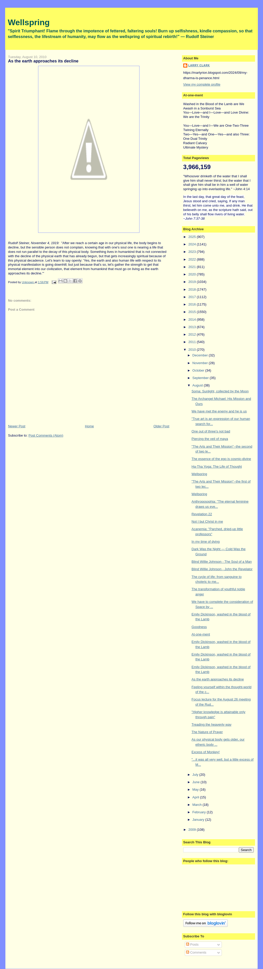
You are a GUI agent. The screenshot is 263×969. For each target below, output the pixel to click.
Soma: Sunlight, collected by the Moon (220, 391)
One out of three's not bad (210, 431)
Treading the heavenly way (211, 724)
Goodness (199, 627)
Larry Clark (199, 65)
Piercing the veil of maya (209, 439)
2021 (192, 267)
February (199, 812)
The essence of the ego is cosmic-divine (221, 459)
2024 (192, 244)
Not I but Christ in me (207, 521)
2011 (192, 342)
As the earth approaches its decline (217, 679)
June (196, 782)
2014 (192, 319)
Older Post (161, 426)
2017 (192, 297)
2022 (192, 259)
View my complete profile (201, 84)
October (198, 370)
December (200, 355)
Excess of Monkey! (205, 752)
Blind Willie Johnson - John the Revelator (221, 569)
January (198, 820)
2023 (192, 252)
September (201, 378)
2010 (192, 350)
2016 (192, 304)
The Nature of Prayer (207, 732)
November (200, 363)
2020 (192, 274)
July (195, 775)
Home (89, 426)
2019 (192, 282)
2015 (192, 312)
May (196, 789)
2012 (192, 334)
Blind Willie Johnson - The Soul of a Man (221, 562)
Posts (192, 944)
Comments (196, 952)
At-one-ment (200, 634)
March (197, 805)
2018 (192, 289)
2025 (192, 237)
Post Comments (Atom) (46, 435)
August (198, 385)
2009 (192, 830)
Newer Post (16, 426)
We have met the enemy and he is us (219, 411)
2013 (192, 327)
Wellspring (29, 22)
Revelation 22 (201, 514)
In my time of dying (205, 541)
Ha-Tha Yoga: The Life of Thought (216, 466)
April (196, 797)
